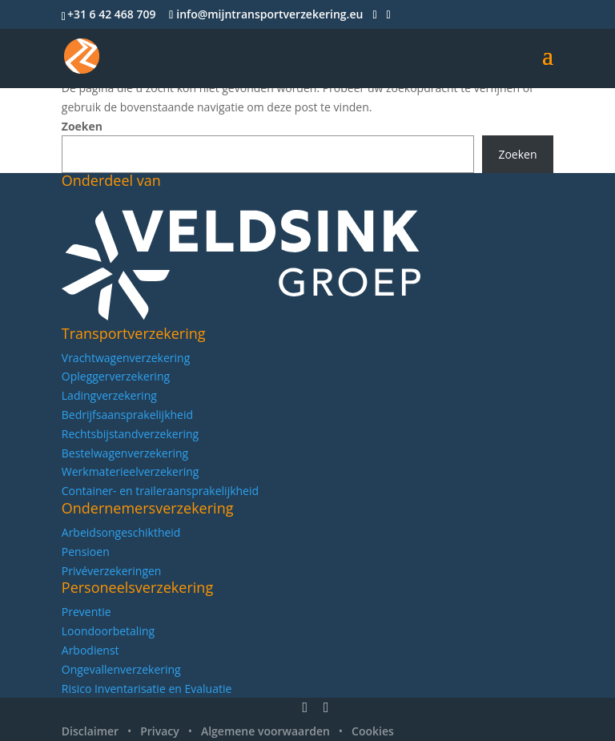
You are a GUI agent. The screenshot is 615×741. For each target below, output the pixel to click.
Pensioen (86, 551)
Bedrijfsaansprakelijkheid (127, 414)
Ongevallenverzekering (121, 669)
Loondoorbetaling (108, 630)
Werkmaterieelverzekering (130, 471)
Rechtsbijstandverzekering (130, 433)
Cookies (373, 731)
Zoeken (82, 126)
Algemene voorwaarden (265, 731)
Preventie (86, 611)
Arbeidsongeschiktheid (121, 532)
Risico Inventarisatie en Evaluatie (147, 688)
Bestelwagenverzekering (125, 453)
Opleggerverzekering (116, 376)
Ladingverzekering (109, 395)
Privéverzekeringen (112, 570)
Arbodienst (90, 650)
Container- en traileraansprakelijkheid (160, 490)
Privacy (159, 731)
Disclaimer (90, 731)
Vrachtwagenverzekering (126, 357)
